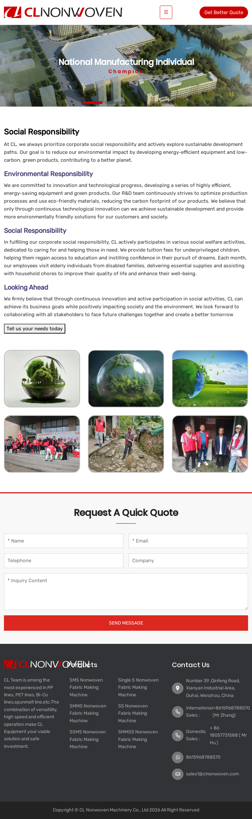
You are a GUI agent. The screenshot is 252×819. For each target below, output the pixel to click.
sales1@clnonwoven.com (212, 774)
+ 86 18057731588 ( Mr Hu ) (228, 735)
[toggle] (166, 12)
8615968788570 (203, 757)
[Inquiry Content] (126, 591)
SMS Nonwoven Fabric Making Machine (86, 687)
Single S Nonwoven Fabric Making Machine (138, 687)
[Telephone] (63, 560)
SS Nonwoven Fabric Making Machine (133, 713)
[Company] (188, 560)
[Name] (63, 541)
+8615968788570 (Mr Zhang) (231, 711)
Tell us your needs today (35, 329)
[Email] (188, 541)
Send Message (126, 623)
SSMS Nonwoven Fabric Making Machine (88, 739)
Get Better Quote (223, 12)
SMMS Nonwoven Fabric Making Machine (88, 713)
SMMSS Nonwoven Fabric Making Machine (138, 739)
